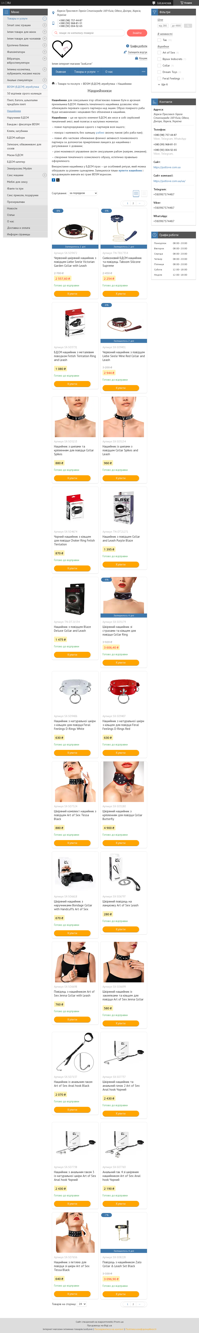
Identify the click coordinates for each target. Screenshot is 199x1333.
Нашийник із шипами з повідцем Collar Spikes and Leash (120, 450)
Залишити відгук (137, 52)
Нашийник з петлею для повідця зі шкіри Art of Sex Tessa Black (72, 1266)
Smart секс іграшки (19, 25)
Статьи (11, 215)
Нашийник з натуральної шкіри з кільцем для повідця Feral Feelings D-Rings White (75, 725)
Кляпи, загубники (17, 131)
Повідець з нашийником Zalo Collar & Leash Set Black (122, 1264)
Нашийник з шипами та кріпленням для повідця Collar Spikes (74, 450)
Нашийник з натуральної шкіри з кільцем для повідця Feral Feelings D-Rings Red (123, 725)
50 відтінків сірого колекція (24, 93)
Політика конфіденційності (140, 1329)
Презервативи (16, 202)
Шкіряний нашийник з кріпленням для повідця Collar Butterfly (122, 815)
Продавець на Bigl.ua (99, 1325)
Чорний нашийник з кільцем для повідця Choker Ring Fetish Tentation (74, 540)
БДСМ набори (16, 137)
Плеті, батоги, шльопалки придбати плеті (22, 102)
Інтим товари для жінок (21, 32)
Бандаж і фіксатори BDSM (23, 124)
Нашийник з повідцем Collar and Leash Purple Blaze (121, 538)
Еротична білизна (17, 45)
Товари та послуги (68, 84)
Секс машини (15, 175)
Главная (61, 71)
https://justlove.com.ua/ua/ (169, 181)
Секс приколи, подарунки (22, 195)
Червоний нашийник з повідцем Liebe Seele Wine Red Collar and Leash (124, 356)
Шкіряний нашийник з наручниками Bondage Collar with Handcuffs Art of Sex (73, 905)
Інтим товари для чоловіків (24, 38)
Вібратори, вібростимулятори (18, 60)
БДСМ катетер (16, 162)
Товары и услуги (17, 18)
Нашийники (14, 111)
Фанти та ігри (15, 188)
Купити (72, 294)
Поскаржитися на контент (109, 1329)
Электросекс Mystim (19, 168)
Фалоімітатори (16, 52)
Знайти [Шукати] (137, 32)
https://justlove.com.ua (167, 167)
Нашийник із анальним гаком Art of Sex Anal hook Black (73, 1084)
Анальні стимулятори (19, 80)
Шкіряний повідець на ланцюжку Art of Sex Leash (120, 903)
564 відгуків (164, 2)
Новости (12, 208)
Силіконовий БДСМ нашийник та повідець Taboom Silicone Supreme (122, 262)
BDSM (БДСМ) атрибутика (23, 87)
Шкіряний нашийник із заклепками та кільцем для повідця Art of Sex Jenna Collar (123, 995)
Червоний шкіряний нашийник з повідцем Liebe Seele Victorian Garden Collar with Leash (75, 262)
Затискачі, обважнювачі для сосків (24, 146)
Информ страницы (18, 234)
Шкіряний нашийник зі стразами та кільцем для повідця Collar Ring (119, 630)
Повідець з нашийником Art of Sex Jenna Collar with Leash (74, 993)
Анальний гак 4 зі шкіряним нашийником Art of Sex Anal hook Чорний (122, 1176)
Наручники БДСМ (18, 117)
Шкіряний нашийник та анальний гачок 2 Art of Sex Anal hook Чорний (121, 1085)
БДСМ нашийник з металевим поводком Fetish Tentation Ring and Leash (75, 356)
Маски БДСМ (15, 155)
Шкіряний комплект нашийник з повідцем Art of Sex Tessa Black (75, 815)
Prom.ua (118, 1321)
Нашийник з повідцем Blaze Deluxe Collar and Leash (72, 629)
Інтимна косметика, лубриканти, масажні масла (23, 71)
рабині (100, 132)
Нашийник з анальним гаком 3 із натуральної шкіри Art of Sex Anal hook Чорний (75, 1176)
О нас (10, 221)
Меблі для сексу (17, 182)
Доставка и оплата (18, 228)
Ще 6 (164, 84)
